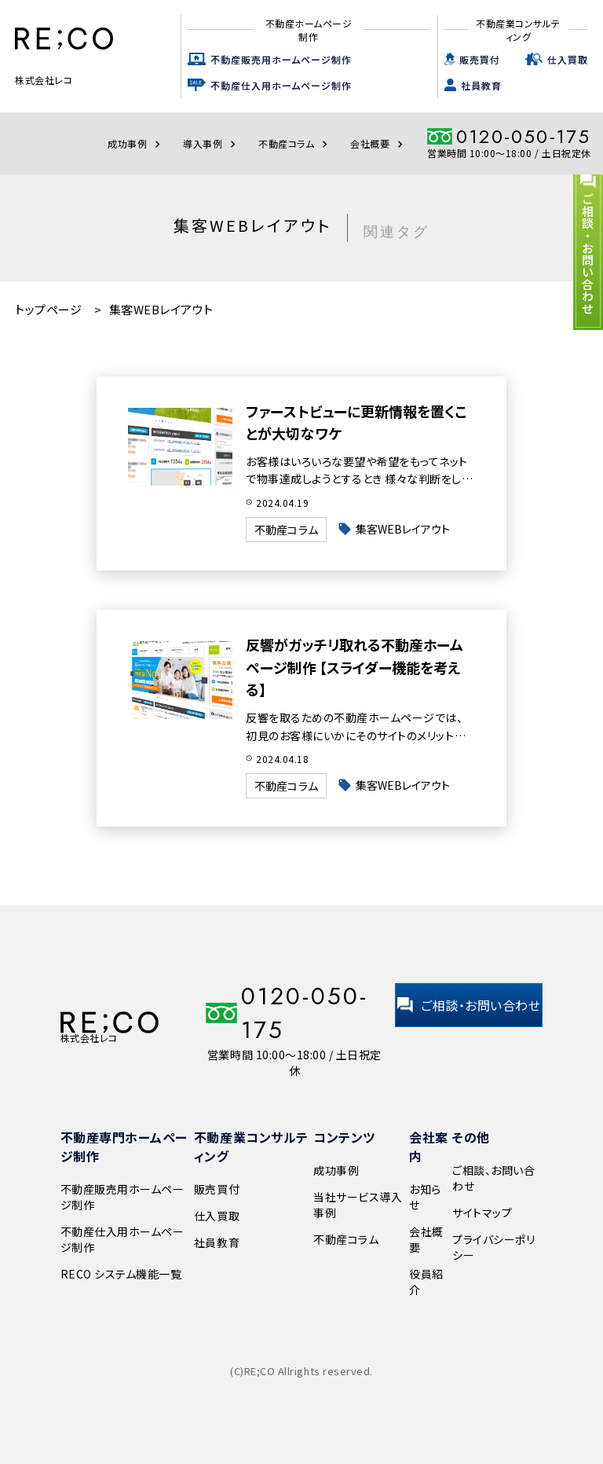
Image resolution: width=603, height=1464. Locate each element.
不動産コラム (294, 143)
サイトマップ (482, 1212)
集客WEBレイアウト (406, 529)
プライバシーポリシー (493, 1247)
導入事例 (211, 143)
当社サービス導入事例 (357, 1204)
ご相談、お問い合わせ (493, 1178)
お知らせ (425, 1197)
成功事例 (136, 143)
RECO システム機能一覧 (121, 1274)
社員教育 (481, 85)
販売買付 (479, 59)
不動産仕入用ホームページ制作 (281, 85)
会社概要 (378, 143)
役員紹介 (426, 1281)
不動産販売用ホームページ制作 (281, 59)
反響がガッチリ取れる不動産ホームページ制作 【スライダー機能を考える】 (357, 667)
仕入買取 (567, 59)
